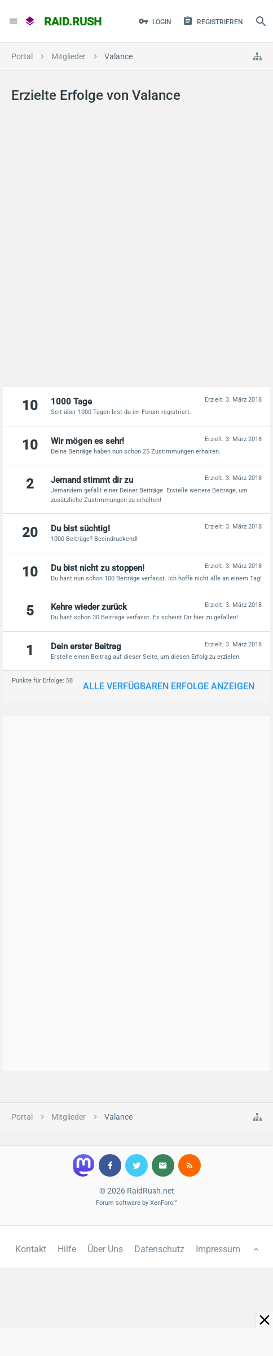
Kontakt (30, 1249)
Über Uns (105, 1249)
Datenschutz (159, 1249)
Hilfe (67, 1249)
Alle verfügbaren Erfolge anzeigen (168, 686)
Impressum (218, 1249)
